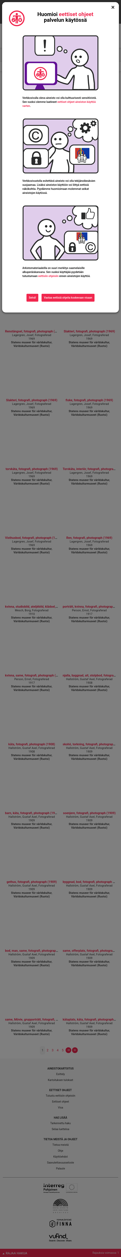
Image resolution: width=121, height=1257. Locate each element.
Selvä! (32, 297)
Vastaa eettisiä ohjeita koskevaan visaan (68, 297)
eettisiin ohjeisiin (48, 276)
